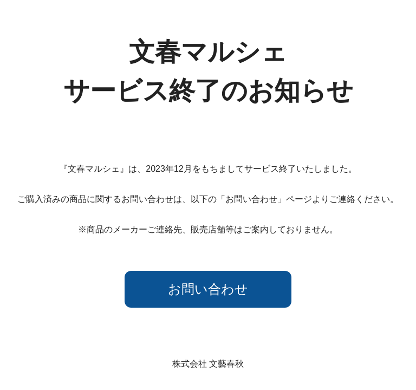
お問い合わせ (208, 289)
